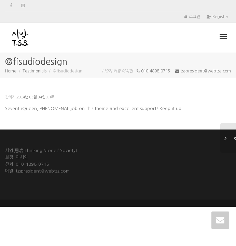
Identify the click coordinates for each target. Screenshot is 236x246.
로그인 (194, 17)
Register (220, 17)
